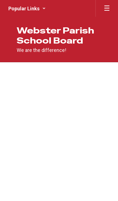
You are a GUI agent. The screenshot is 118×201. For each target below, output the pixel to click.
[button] (27, 8)
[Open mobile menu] (107, 8)
